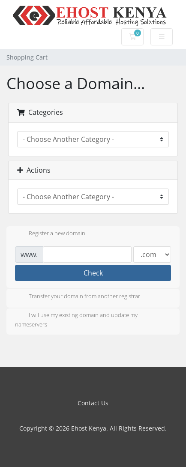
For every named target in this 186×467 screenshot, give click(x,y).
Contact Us (93, 403)
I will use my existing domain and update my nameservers (76, 319)
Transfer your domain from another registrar (77, 297)
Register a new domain (50, 234)
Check (93, 273)
